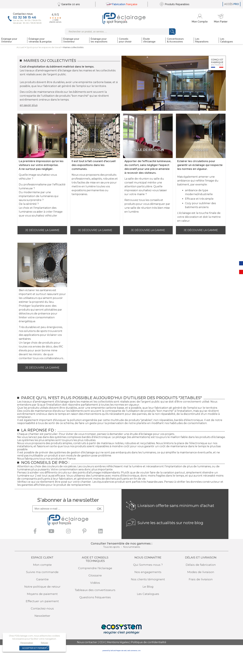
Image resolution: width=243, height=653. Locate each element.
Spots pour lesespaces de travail (43, 47)
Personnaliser (26, 643)
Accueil (20, 47)
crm (139, 650)
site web (124, 650)
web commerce (132, 650)
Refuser (44, 643)
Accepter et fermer (34, 648)
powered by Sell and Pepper (112, 650)
